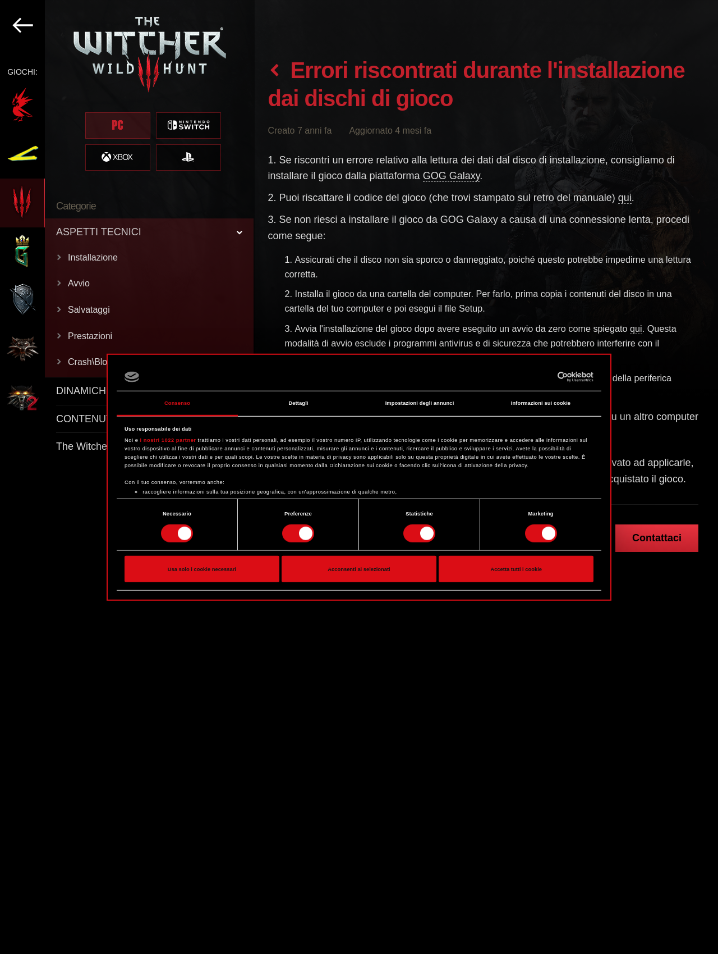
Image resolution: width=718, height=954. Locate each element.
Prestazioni (90, 336)
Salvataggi (89, 309)
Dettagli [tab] (298, 403)
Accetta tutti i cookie (516, 569)
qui (625, 197)
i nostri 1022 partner (168, 440)
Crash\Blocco (94, 362)
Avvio (79, 283)
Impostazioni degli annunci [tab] (419, 403)
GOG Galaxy (451, 175)
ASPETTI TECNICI (98, 232)
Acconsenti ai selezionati (359, 569)
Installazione (93, 257)
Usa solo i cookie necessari (202, 569)
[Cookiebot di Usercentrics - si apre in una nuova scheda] (544, 377)
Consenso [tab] (177, 403)
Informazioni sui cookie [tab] (540, 403)
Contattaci (657, 538)
